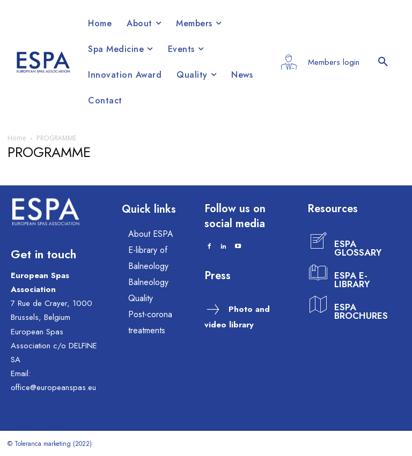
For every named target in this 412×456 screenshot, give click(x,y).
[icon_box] (348, 241)
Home (17, 138)
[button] (383, 62)
